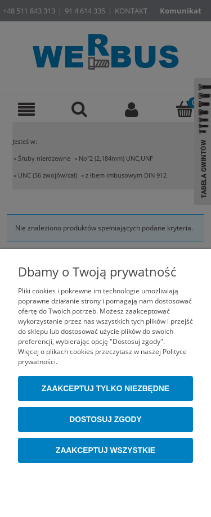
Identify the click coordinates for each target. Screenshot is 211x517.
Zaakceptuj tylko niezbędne (105, 388)
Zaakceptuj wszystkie (105, 450)
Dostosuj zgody (105, 419)
